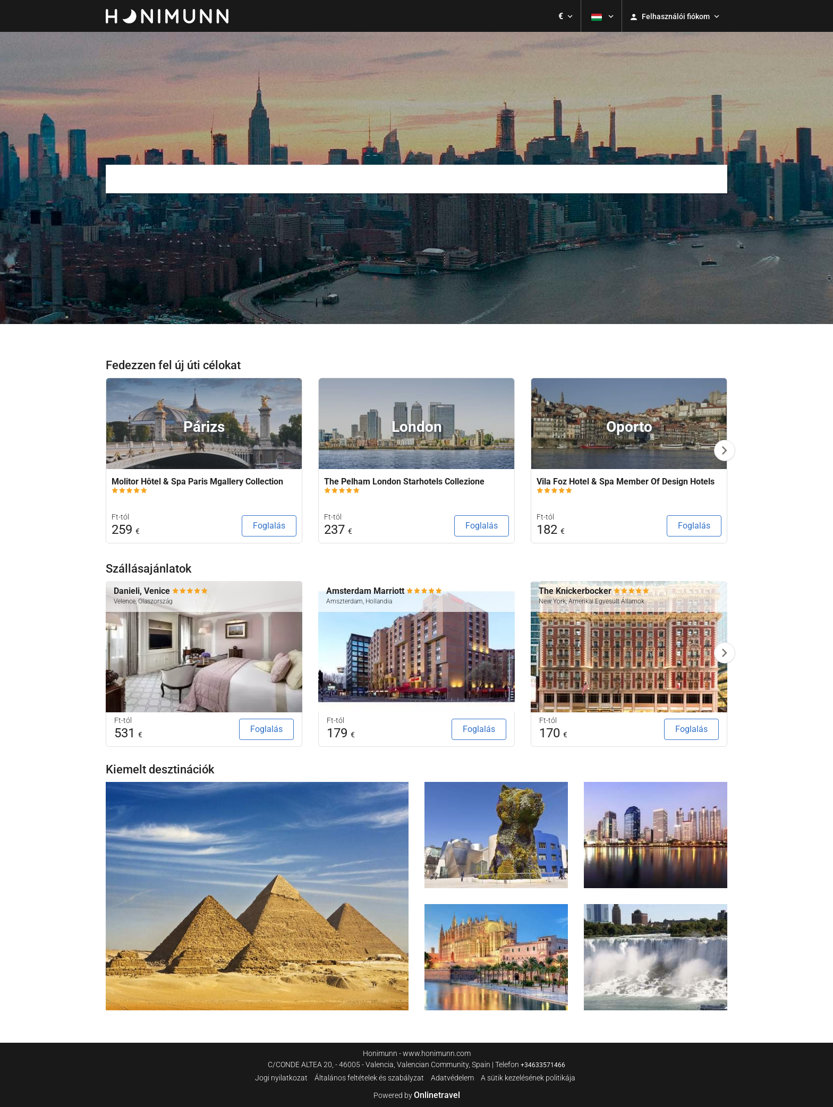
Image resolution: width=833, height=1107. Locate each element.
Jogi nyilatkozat (281, 1078)
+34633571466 (543, 1065)
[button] (565, 16)
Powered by (416, 1095)
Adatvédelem (452, 1078)
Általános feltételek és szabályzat (369, 1078)
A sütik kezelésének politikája (528, 1078)
